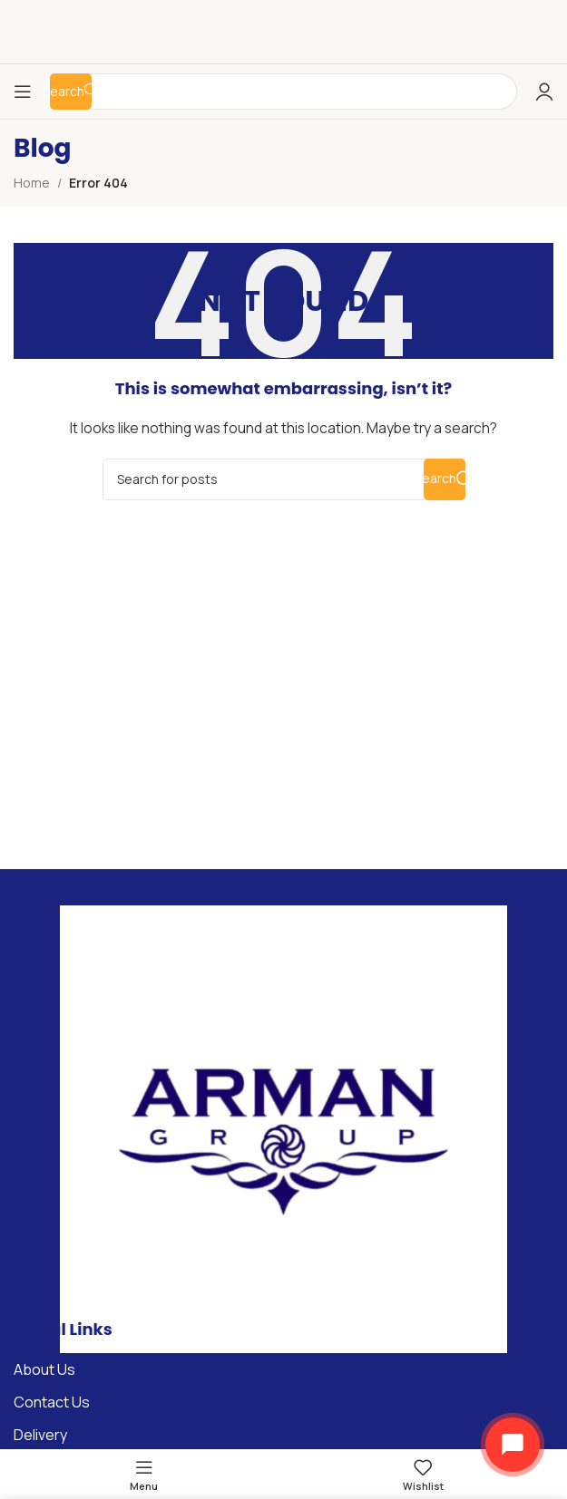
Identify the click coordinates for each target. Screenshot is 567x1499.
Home (32, 182)
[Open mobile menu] (23, 91)
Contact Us (52, 1402)
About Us (44, 1369)
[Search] (284, 479)
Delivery (40, 1435)
